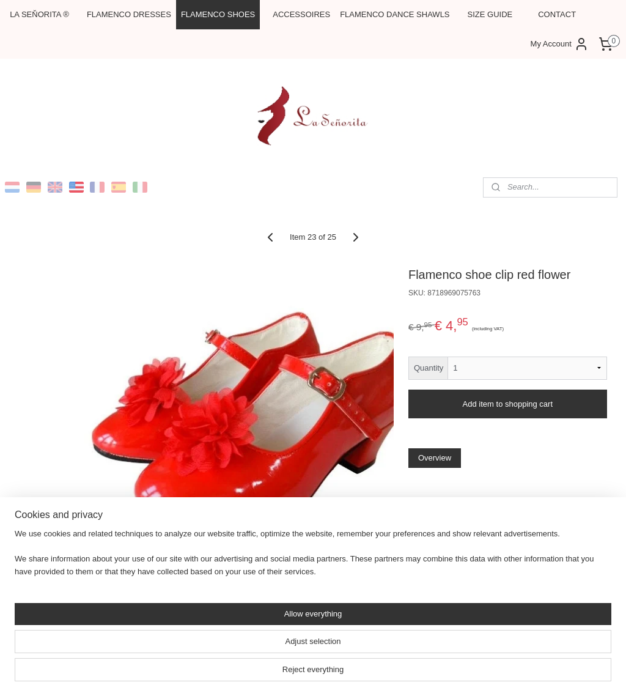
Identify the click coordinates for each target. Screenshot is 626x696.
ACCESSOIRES (301, 14)
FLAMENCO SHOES (218, 14)
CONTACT (557, 14)
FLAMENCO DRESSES (129, 14)
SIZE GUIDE (490, 14)
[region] (232, 650)
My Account (560, 44)
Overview (434, 457)
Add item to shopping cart (508, 404)
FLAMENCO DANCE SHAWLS (394, 14)
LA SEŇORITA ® (39, 14)
